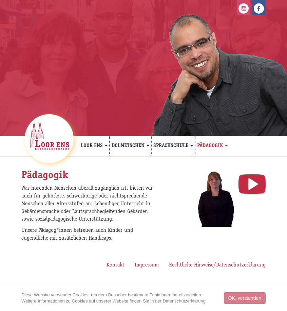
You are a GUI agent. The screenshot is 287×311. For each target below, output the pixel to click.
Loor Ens (94, 146)
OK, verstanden (244, 298)
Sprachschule (173, 146)
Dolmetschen (130, 146)
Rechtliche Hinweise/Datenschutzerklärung (217, 265)
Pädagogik (212, 146)
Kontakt (116, 265)
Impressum (147, 265)
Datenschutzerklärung (183, 301)
